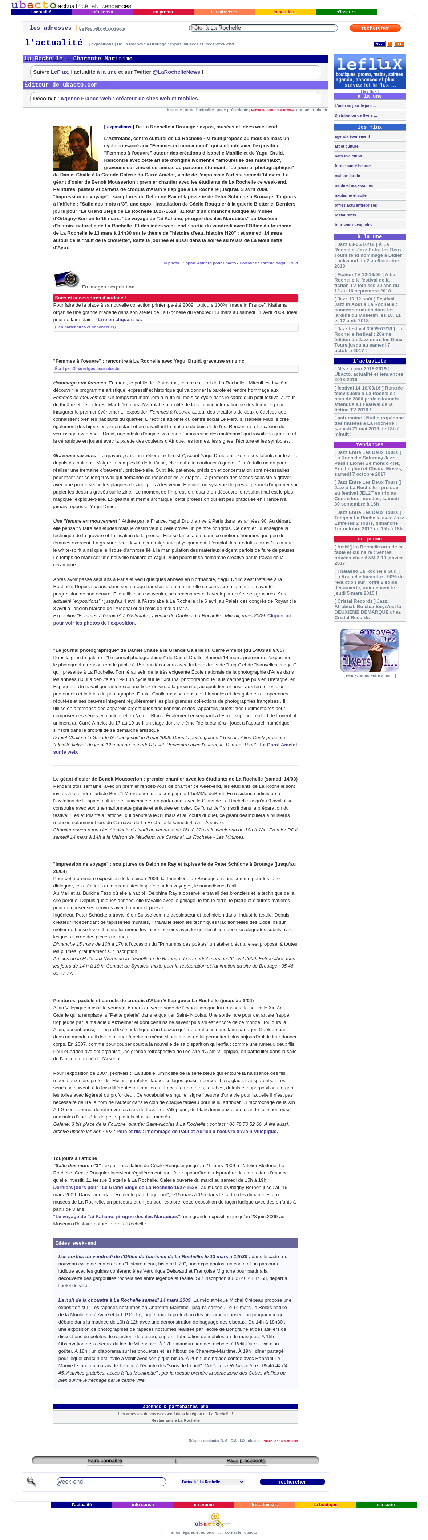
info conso (102, 12)
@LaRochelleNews (176, 72)
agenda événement (352, 136)
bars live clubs (348, 156)
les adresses (224, 12)
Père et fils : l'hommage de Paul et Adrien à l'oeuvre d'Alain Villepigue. (197, 1131)
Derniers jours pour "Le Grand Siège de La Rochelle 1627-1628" (126, 1187)
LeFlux (59, 72)
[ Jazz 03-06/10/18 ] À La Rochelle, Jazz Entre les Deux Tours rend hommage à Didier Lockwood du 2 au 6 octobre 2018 (368, 255)
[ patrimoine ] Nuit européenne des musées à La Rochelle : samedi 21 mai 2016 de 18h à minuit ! (369, 426)
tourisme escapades (353, 225)
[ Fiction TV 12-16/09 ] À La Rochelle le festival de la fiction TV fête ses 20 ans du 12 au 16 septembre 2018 (366, 283)
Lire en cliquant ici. (120, 319)
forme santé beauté (352, 166)
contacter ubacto (312, 110)
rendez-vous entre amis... (370, 675)
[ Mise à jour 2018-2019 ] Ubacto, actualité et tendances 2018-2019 (368, 374)
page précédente (232, 110)
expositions (119, 126)
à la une (107, 72)
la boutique (285, 12)
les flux (370, 91)
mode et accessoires (353, 185)
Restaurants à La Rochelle (176, 1420)
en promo (163, 12)
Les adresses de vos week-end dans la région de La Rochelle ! (175, 1414)
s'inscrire (346, 12)
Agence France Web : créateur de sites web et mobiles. (129, 98)
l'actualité (41, 12)
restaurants (345, 215)
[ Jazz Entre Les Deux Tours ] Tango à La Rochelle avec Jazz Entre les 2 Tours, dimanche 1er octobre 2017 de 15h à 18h (369, 520)
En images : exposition (93, 287)
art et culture (346, 146)
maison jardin (347, 175)
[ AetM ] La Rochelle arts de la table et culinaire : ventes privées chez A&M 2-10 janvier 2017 (368, 555)
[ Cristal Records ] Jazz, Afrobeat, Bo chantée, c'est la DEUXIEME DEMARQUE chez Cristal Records (367, 609)
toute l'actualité (199, 110)
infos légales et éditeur (192, 1532)
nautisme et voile (350, 195)
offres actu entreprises (355, 205)
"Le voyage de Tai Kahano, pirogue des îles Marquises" (116, 1216)
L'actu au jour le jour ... (355, 105)
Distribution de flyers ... (355, 115)
